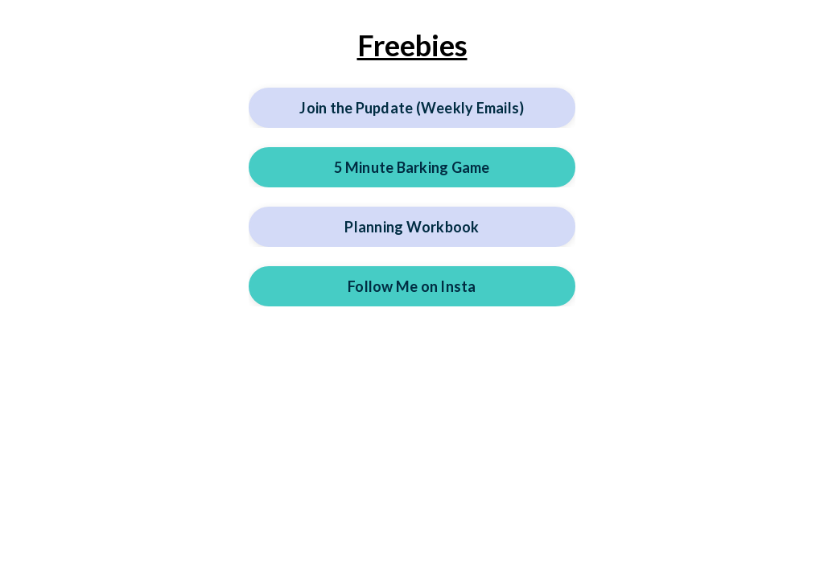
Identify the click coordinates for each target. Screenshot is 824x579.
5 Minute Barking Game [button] (411, 167)
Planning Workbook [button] (411, 227)
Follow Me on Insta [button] (412, 286)
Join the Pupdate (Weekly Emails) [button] (411, 108)
